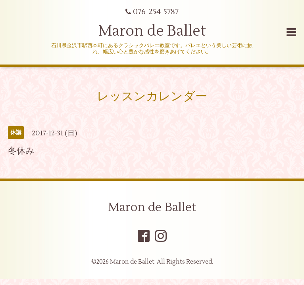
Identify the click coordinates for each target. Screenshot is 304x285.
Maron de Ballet (152, 31)
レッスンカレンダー (152, 96)
